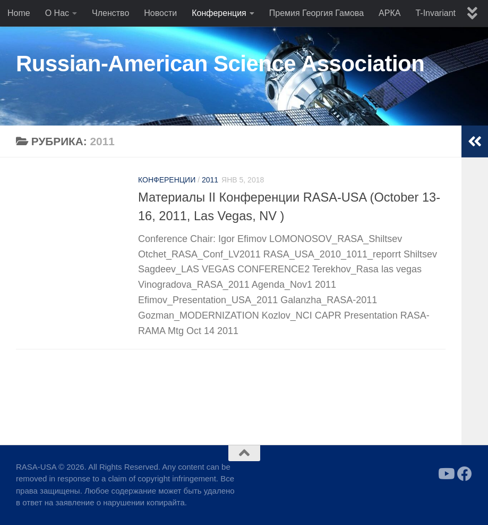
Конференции (166, 180)
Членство (110, 13)
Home (18, 13)
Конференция (219, 13)
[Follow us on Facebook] (464, 473)
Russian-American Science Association (220, 63)
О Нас (57, 13)
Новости (160, 13)
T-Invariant (435, 13)
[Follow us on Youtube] (445, 473)
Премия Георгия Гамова (316, 13)
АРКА (389, 13)
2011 (210, 180)
